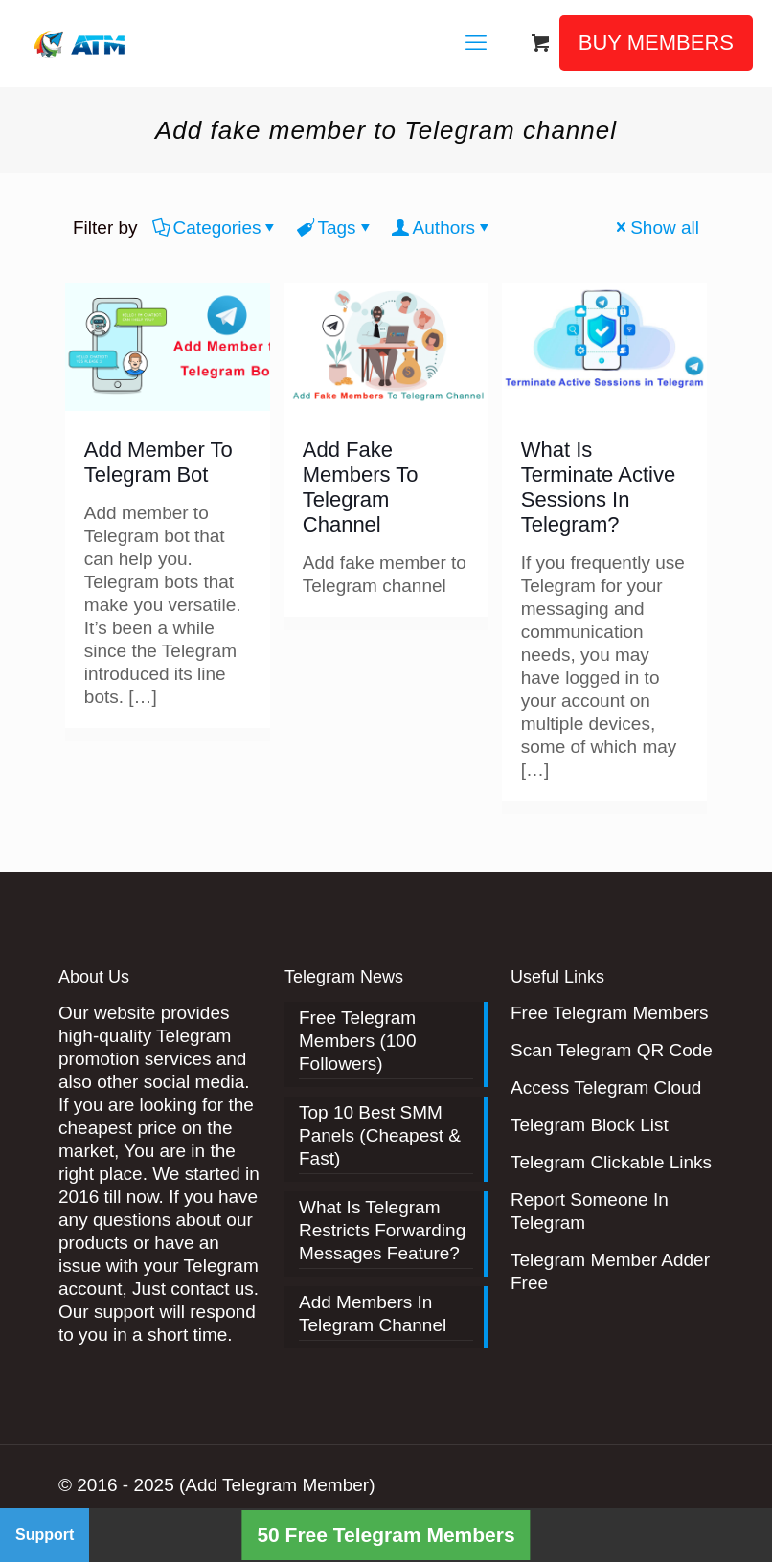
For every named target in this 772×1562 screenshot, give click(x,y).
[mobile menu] (476, 43)
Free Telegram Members (610, 1013)
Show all (655, 227)
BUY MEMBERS (656, 43)
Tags (335, 227)
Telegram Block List (590, 1125)
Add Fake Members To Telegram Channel (361, 487)
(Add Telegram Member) (277, 1485)
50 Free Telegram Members (385, 1535)
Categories (216, 227)
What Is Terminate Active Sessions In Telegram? (598, 487)
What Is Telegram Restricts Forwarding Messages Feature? (382, 1230)
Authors (442, 227)
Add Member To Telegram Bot (158, 462)
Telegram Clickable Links (611, 1162)
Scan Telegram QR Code (612, 1050)
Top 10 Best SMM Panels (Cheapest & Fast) (380, 1135)
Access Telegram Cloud (606, 1087)
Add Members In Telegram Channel (372, 1313)
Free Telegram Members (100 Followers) (358, 1040)
